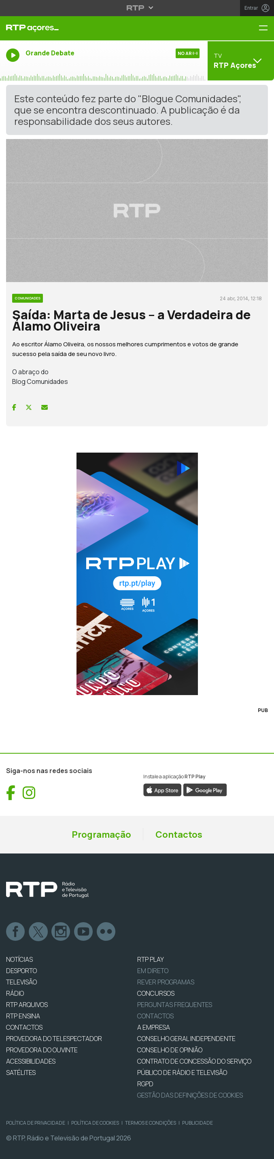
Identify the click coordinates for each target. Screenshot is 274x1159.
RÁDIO (15, 993)
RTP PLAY (150, 959)
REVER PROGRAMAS (165, 982)
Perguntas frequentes (174, 1004)
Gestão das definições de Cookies (190, 1095)
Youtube (83, 932)
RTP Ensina (23, 1015)
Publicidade (197, 1122)
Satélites (21, 1072)
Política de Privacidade (35, 1122)
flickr (106, 932)
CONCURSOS (155, 993)
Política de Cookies (95, 1122)
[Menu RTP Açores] (266, 28)
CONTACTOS (24, 1027)
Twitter (38, 932)
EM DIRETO (152, 970)
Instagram (61, 932)
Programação (101, 834)
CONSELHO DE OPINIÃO (169, 1049)
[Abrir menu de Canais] (240, 60)
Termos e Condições (150, 1122)
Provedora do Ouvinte (42, 1049)
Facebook (15, 932)
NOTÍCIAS (19, 959)
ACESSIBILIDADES (30, 1061)
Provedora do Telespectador (54, 1038)
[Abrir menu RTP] (137, 7)
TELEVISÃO (21, 982)
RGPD (145, 1083)
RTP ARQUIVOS (27, 1004)
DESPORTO (21, 970)
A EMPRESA (153, 1027)
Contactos (178, 834)
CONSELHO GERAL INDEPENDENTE (186, 1038)
